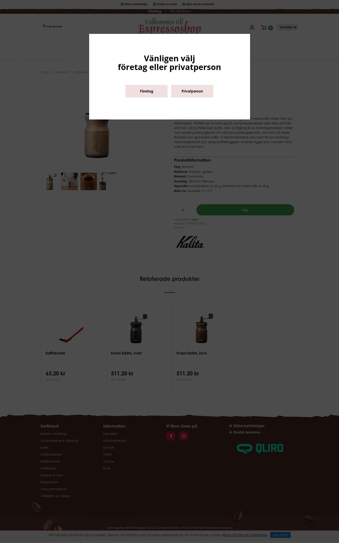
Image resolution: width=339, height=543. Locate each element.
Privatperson (192, 91)
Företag (146, 91)
